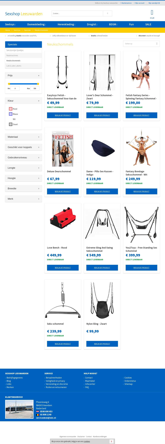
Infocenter (90, 384)
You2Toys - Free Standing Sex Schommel (141, 249)
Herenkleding (66, 24)
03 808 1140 (43, 414)
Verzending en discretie (57, 384)
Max (28, 88)
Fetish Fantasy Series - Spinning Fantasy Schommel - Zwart (141, 97)
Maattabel (90, 380)
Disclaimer (81, 436)
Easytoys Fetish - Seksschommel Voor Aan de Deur (61, 97)
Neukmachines (12, 55)
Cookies (128, 377)
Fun (131, 24)
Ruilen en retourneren (56, 387)
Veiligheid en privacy (55, 380)
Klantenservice (125, 3)
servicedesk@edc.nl (46, 417)
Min (9, 88)
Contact (89, 377)
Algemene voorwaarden (68, 436)
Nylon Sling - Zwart (96, 323)
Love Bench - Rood (57, 247)
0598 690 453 (44, 411)
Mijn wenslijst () (153, 3)
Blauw (15, 114)
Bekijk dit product (63, 115)
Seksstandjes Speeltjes (14, 50)
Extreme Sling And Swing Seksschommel (99, 249)
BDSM (113, 24)
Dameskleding (36, 24)
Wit (14, 119)
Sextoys (10, 24)
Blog (9, 380)
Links (9, 384)
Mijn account (139, 3)
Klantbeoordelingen (100, 436)
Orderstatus (130, 380)
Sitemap (129, 384)
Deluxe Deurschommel (59, 171)
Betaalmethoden (54, 377)
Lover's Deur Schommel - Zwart (99, 97)
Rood (15, 109)
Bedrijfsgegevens (15, 377)
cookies (87, 441)
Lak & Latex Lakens (13, 66)
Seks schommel (55, 323)
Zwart (15, 124)
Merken (10, 387)
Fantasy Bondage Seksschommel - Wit (136, 173)
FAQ (87, 387)
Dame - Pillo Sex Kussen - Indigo (99, 173)
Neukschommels (13, 60)
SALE (148, 24)
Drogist (92, 24)
